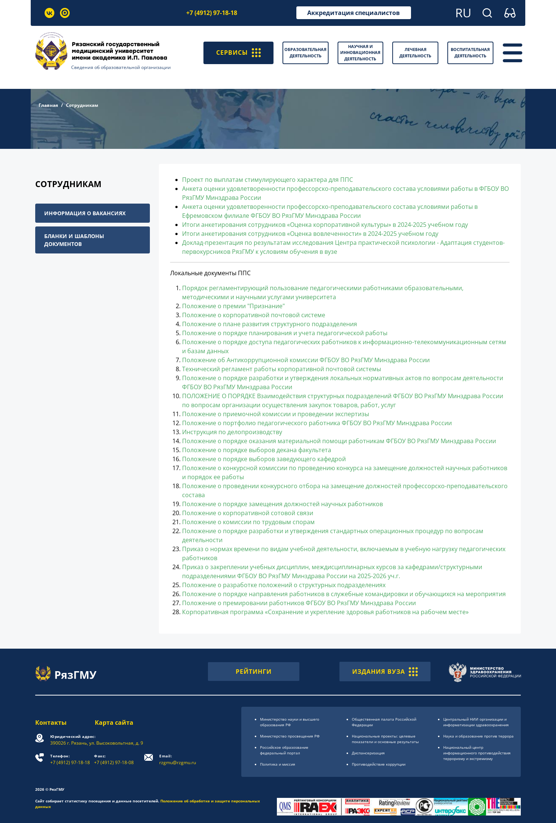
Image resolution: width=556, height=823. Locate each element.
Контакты (51, 722)
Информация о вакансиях (85, 213)
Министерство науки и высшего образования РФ (289, 722)
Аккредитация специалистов (353, 13)
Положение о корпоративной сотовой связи (247, 513)
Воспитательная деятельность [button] (470, 52)
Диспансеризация (368, 753)
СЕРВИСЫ (238, 53)
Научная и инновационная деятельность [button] (360, 52)
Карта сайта (114, 722)
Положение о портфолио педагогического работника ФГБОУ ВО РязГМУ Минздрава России (317, 423)
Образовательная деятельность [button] (305, 52)
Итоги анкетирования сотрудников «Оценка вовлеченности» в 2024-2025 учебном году (310, 233)
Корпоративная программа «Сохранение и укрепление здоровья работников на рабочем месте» (325, 612)
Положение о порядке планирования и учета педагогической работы (284, 333)
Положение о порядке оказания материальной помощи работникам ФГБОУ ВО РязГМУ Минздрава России (339, 441)
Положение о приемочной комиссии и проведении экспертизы (275, 414)
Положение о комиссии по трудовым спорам (248, 522)
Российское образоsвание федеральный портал (284, 750)
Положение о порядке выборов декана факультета (256, 450)
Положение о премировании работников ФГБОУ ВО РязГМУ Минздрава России (299, 603)
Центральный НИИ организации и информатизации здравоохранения (476, 722)
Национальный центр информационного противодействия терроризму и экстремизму (477, 753)
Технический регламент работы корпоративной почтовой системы (281, 369)
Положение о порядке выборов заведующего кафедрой (264, 459)
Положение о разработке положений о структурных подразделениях (284, 585)
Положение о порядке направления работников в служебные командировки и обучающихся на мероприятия (344, 594)
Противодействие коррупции (378, 764)
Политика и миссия (277, 764)
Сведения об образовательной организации (121, 67)
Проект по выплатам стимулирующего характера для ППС (267, 179)
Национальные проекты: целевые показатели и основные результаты (385, 738)
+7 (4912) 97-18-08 (114, 759)
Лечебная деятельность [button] (415, 52)
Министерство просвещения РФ (290, 736)
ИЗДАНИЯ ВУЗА (385, 671)
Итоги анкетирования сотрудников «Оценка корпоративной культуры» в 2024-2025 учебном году (325, 224)
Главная (48, 105)
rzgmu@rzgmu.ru (177, 759)
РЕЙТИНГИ (254, 671)
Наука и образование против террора (478, 736)
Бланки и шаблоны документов (74, 239)
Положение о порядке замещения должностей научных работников (282, 504)
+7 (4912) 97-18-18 (211, 13)
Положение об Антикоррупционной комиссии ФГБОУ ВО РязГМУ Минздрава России (306, 360)
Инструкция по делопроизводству (232, 432)
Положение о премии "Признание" (233, 306)
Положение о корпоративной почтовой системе (253, 315)
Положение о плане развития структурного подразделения (269, 324)
